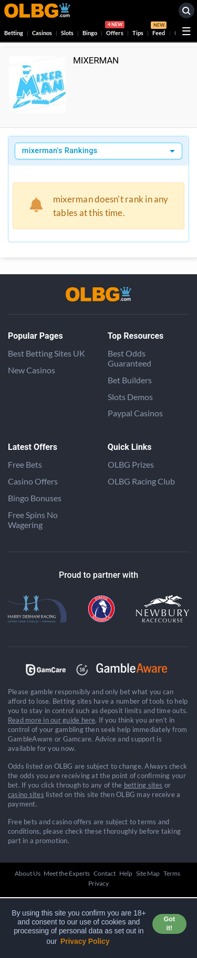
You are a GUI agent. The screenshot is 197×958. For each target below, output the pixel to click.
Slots (67, 32)
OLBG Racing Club (141, 481)
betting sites (143, 785)
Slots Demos (130, 397)
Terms (171, 873)
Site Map (148, 873)
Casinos (42, 32)
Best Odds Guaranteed (129, 358)
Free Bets (25, 464)
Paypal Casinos (135, 413)
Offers (115, 30)
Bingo (89, 32)
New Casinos (31, 370)
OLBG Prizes (131, 464)
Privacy (98, 883)
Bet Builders (130, 380)
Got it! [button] (169, 924)
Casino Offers (33, 481)
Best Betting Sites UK (46, 353)
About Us (27, 873)
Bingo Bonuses (34, 498)
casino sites (26, 794)
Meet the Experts (67, 873)
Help (125, 873)
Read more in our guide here (51, 720)
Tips (137, 32)
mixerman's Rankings (60, 150)
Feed (159, 30)
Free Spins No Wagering (33, 520)
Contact (105, 873)
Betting (13, 32)
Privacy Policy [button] (85, 941)
